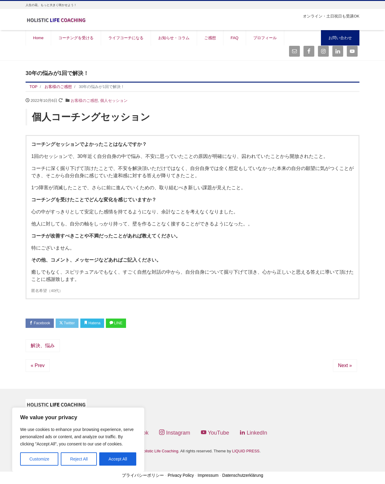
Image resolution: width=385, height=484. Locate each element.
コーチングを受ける (76, 38)
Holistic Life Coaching (159, 451)
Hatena (97, 323)
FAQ (235, 38)
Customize (39, 459)
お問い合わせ (340, 38)
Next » (345, 366)
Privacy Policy (181, 475)
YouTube (215, 433)
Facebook (40, 323)
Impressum (208, 475)
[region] (78, 439)
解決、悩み (43, 346)
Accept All (118, 459)
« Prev (38, 366)
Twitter (69, 323)
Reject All (79, 459)
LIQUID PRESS (246, 451)
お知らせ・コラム (173, 38)
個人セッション (114, 100)
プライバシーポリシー (143, 475)
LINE (122, 323)
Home (38, 38)
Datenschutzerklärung (242, 475)
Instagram (174, 433)
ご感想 (210, 38)
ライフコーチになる (125, 38)
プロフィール (265, 38)
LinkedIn (253, 433)
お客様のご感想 (84, 100)
